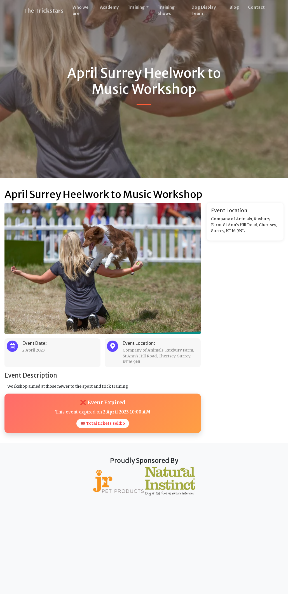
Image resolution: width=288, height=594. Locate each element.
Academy (109, 7)
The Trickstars (43, 10)
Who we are (80, 10)
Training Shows (166, 10)
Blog (234, 7)
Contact (256, 7)
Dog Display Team (203, 10)
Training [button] (137, 7)
